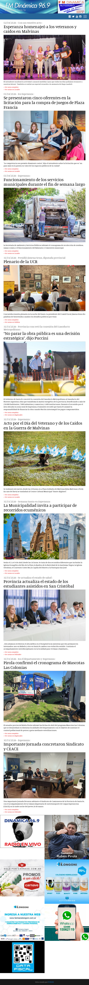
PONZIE (51, 982)
